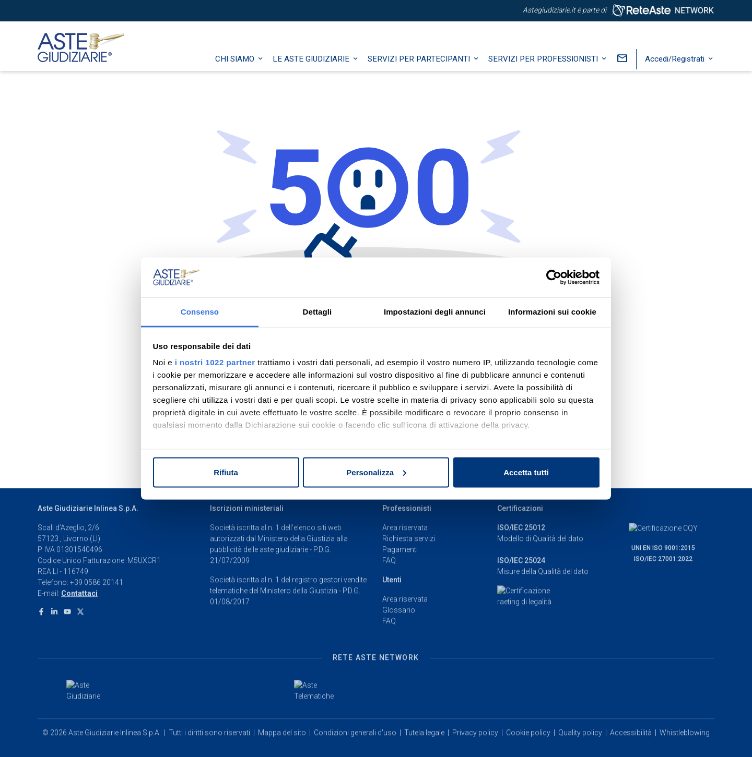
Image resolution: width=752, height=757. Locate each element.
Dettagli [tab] (317, 311)
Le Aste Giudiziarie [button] (312, 70)
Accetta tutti (526, 471)
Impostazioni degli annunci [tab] (435, 311)
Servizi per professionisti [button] (544, 70)
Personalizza (376, 471)
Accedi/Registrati (676, 70)
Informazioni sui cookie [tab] (552, 311)
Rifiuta (226, 471)
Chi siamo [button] (235, 70)
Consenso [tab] (200, 311)
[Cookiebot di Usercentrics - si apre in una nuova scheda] (554, 277)
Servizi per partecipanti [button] (420, 70)
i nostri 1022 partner (215, 362)
